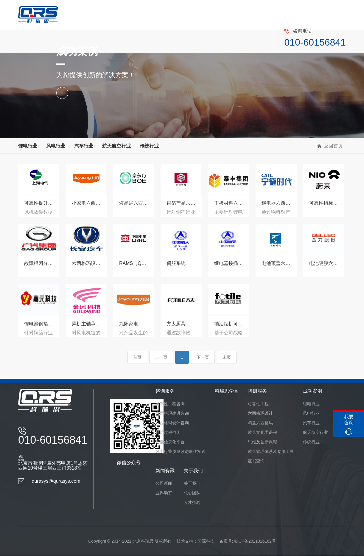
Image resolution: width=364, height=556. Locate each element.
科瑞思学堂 (227, 391)
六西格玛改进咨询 (172, 413)
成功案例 (312, 391)
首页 (137, 361)
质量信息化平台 (170, 441)
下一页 (203, 361)
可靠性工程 (258, 403)
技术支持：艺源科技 (195, 541)
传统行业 (149, 145)
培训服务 (257, 391)
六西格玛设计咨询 (172, 422)
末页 (227, 361)
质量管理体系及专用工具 (271, 451)
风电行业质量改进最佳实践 (180, 451)
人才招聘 (192, 502)
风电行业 (55, 145)
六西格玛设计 (260, 413)
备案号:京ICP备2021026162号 (248, 541)
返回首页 (333, 145)
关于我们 (193, 470)
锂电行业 (27, 145)
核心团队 (192, 492)
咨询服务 (165, 391)
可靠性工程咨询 (170, 403)
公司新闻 (163, 483)
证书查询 (256, 461)
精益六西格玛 (260, 422)
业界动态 (163, 492)
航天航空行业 (116, 145)
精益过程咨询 (168, 432)
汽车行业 (83, 145)
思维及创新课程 (262, 441)
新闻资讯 (165, 470)
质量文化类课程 (262, 432)
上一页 (161, 361)
